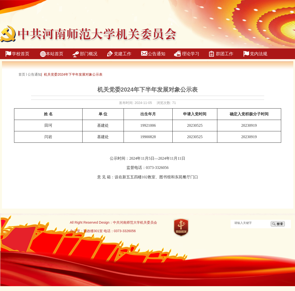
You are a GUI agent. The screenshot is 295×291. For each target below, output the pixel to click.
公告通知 (34, 74)
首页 (21, 74)
